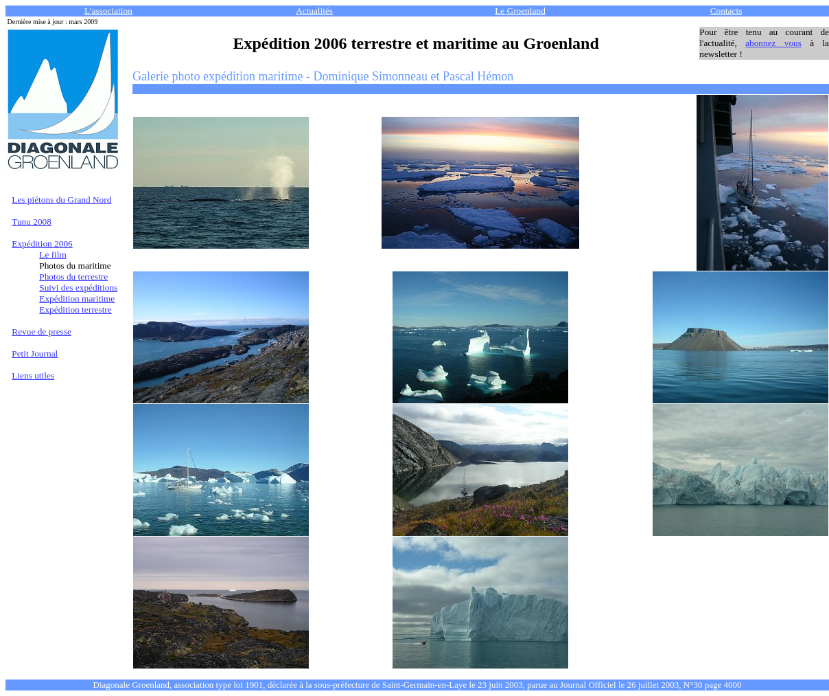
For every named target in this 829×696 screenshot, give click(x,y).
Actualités (314, 10)
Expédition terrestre (75, 309)
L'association (108, 10)
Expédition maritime (77, 298)
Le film (53, 254)
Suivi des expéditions (78, 287)
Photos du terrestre (73, 276)
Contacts (726, 10)
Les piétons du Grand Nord (61, 199)
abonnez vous (773, 43)
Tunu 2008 (31, 221)
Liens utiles (33, 375)
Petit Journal (35, 353)
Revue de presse (41, 331)
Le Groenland (520, 10)
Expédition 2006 (42, 243)
